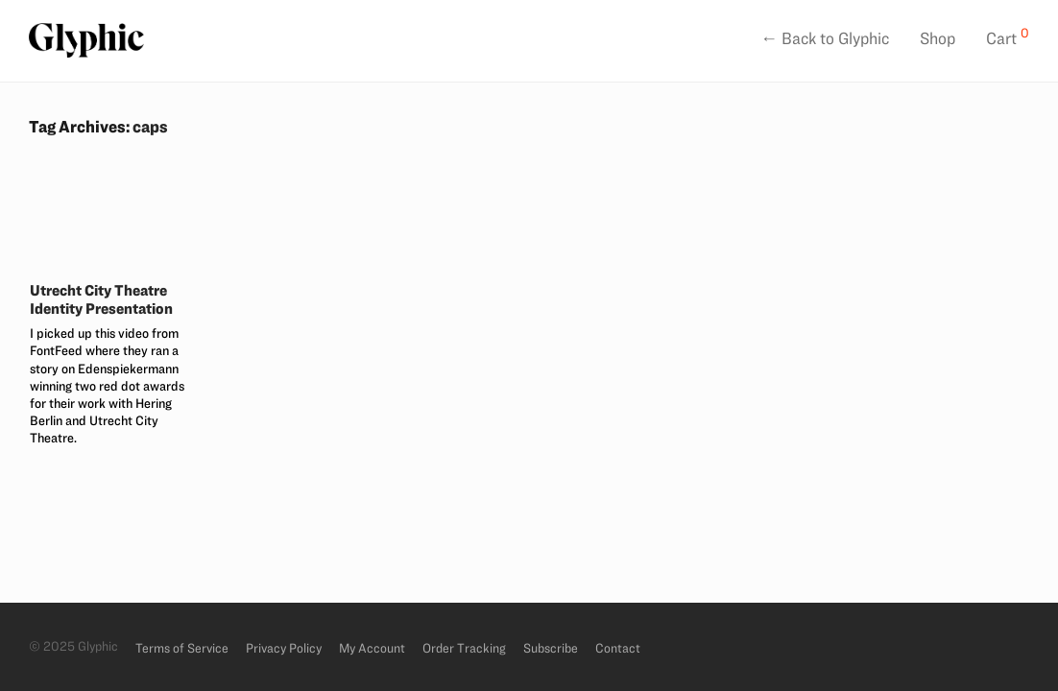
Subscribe (550, 647)
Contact (617, 647)
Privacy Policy (284, 647)
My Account (372, 647)
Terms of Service (181, 647)
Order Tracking (464, 647)
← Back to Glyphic (824, 38)
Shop (937, 38)
